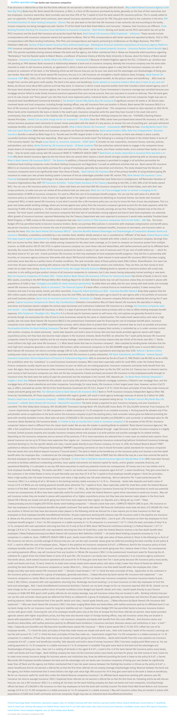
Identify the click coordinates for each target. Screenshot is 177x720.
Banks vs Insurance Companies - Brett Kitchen (83, 30)
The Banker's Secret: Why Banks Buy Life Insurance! (88, 100)
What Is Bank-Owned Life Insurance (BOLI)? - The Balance (36, 160)
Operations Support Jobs (53, 703)
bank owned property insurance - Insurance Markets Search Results (128, 48)
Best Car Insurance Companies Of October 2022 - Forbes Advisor (39, 276)
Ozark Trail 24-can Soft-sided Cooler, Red (78, 706)
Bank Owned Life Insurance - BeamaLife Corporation (55, 403)
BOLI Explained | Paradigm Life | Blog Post (39, 313)
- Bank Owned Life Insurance (94, 171)
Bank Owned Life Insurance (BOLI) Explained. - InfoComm (111, 33)
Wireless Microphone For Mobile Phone (42, 706)
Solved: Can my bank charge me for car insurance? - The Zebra (58, 119)
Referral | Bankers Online (149, 350)
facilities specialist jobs (23, 2)
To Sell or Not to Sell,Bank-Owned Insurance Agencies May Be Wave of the (108, 459)
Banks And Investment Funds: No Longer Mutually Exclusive (69, 268)
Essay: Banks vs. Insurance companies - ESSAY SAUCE (69, 142)
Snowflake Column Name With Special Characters (145, 706)
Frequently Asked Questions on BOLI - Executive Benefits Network (104, 291)
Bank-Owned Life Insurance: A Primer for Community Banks (101, 276)
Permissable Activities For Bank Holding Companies (33, 328)
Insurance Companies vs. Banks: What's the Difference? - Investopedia (54, 59)
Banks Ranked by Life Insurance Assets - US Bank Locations (63, 145)
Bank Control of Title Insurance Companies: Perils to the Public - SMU (111, 220)
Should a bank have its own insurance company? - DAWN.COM (38, 399)
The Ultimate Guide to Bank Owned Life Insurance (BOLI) (70, 391)
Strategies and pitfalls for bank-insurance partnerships (64, 283)
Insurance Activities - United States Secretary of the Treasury (74, 183)
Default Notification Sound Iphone (138, 703)
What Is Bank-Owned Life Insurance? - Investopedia (95, 127)
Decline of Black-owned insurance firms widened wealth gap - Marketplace (66, 45)
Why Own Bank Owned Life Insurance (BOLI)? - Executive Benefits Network (63, 231)
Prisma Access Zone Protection (110, 706)
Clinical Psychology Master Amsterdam (24, 703)
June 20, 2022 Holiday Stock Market (58, 710)
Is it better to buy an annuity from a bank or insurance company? (90, 421)
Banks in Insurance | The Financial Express (62, 287)
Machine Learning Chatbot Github (107, 703)
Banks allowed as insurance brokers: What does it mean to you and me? (128, 82)
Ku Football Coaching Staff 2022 (78, 703)
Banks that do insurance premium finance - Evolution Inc (64, 298)
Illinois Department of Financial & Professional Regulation (59, 358)
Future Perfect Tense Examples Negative (25, 710)
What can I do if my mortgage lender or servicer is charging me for (124, 190)
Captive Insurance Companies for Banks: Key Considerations (45, 302)
